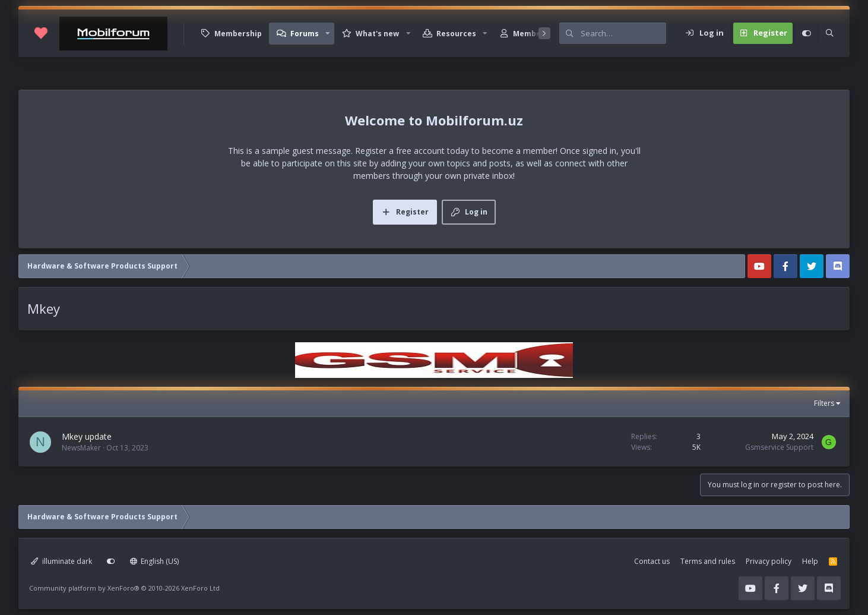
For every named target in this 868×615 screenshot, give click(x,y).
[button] (327, 34)
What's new (377, 34)
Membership (238, 34)
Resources (456, 34)
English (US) (154, 561)
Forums (304, 34)
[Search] (623, 33)
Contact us (652, 561)
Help (810, 561)
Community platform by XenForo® (124, 588)
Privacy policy (768, 561)
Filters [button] (824, 403)
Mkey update (87, 436)
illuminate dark (61, 561)
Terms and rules (707, 561)
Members (531, 34)
